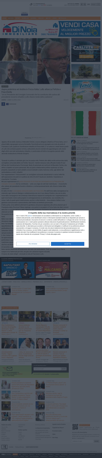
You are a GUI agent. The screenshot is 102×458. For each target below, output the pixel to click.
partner (30, 215)
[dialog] (51, 229)
